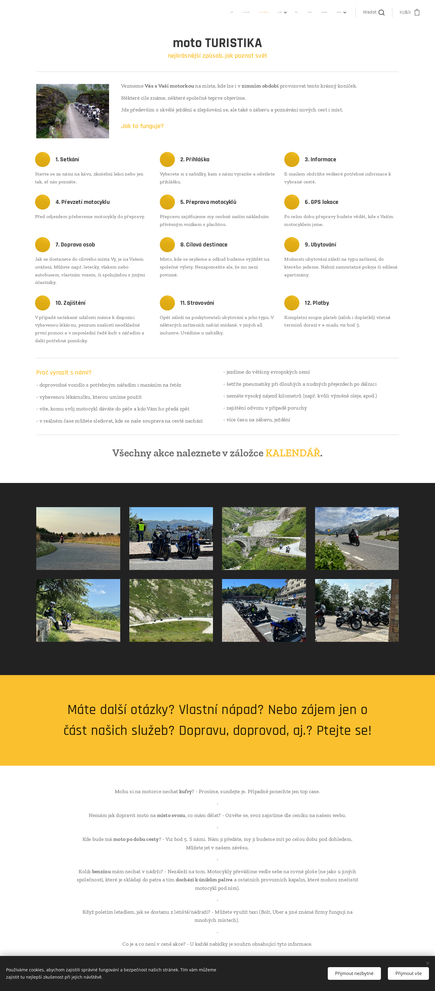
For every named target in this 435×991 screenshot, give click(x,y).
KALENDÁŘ (293, 453)
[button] (374, 12)
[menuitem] (268, 12)
